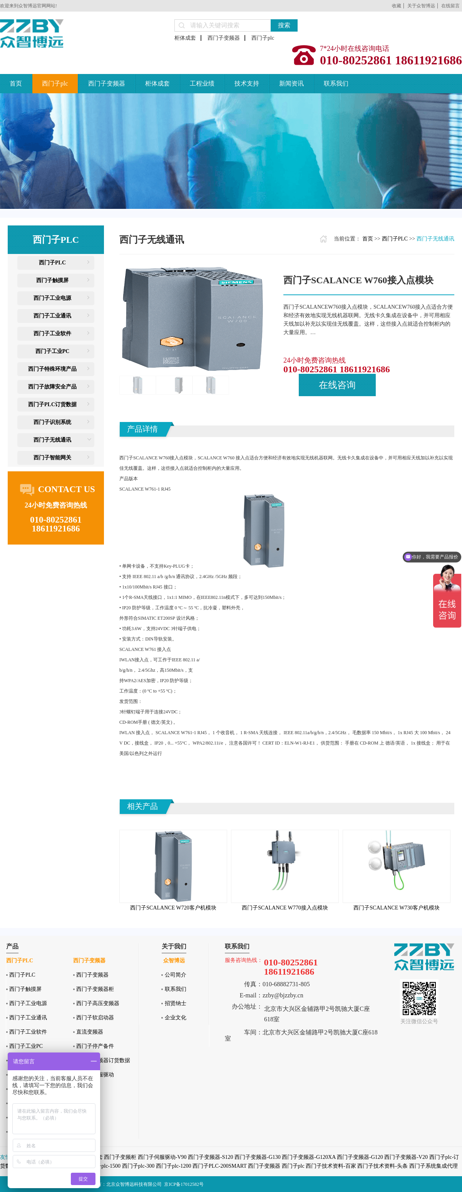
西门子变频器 (224, 38)
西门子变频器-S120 (210, 1157)
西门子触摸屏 (52, 280)
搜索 (284, 25)
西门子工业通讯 (52, 316)
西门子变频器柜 (95, 989)
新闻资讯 (291, 83)
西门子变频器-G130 (257, 1157)
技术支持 (246, 83)
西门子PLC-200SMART (219, 1166)
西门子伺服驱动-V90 (162, 1157)
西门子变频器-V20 (406, 1157)
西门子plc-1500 (103, 1166)
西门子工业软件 (52, 333)
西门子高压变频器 (97, 1003)
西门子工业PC (52, 351)
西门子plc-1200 (173, 1166)
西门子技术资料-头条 (382, 1166)
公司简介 (175, 975)
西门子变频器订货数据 (103, 1060)
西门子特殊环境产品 (52, 369)
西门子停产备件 (95, 1046)
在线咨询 (337, 385)
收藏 (396, 5)
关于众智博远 (421, 5)
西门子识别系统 (52, 422)
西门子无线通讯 (52, 440)
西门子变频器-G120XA (308, 1157)
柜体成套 (185, 38)
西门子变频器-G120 (360, 1157)
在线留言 (450, 5)
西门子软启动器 (95, 1018)
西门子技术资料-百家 (331, 1166)
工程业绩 (202, 83)
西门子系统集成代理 (433, 1166)
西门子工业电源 (52, 298)
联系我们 (336, 83)
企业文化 (175, 1018)
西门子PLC (52, 263)
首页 (16, 83)
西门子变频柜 (120, 1157)
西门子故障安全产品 (52, 387)
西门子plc (262, 38)
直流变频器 (89, 1032)
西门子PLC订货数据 (52, 404)
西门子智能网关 (52, 458)
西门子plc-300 (138, 1166)
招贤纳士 (175, 1003)
